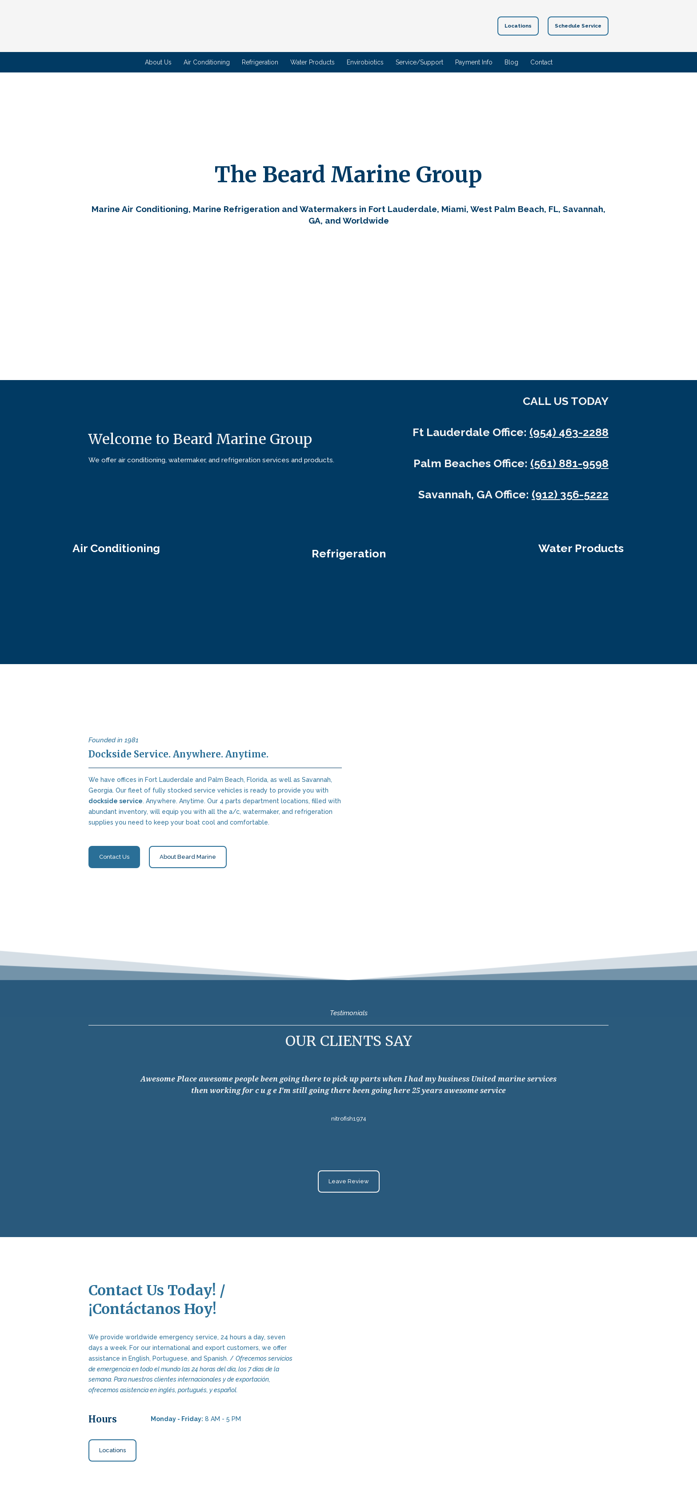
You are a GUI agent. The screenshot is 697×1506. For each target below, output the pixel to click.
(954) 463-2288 (569, 432)
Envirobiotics (365, 62)
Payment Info (474, 62)
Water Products (312, 62)
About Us (158, 62)
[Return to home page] (333, 26)
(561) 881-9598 (569, 463)
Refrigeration (260, 62)
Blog (511, 62)
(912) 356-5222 (570, 494)
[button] (518, 26)
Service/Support (419, 62)
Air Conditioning (207, 62)
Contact (541, 62)
